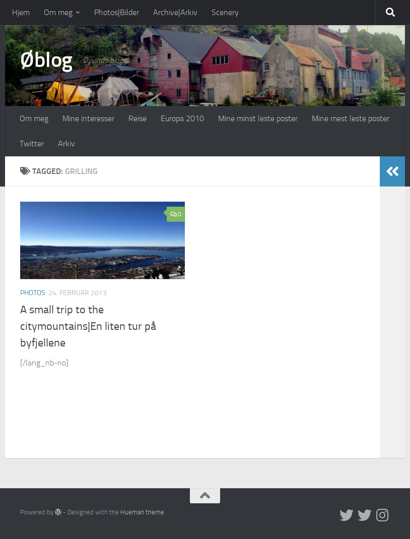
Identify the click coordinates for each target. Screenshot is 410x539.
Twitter (32, 143)
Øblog (46, 59)
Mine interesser (88, 118)
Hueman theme (142, 512)
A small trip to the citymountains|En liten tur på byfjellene (88, 326)
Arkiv (66, 143)
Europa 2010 (182, 118)
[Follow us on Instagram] (383, 515)
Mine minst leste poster (258, 118)
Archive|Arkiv (175, 12)
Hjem (21, 12)
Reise (137, 118)
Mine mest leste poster (350, 118)
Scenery (225, 12)
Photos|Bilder (116, 12)
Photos (32, 293)
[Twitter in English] (346, 515)
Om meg (58, 12)
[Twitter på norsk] (365, 515)
